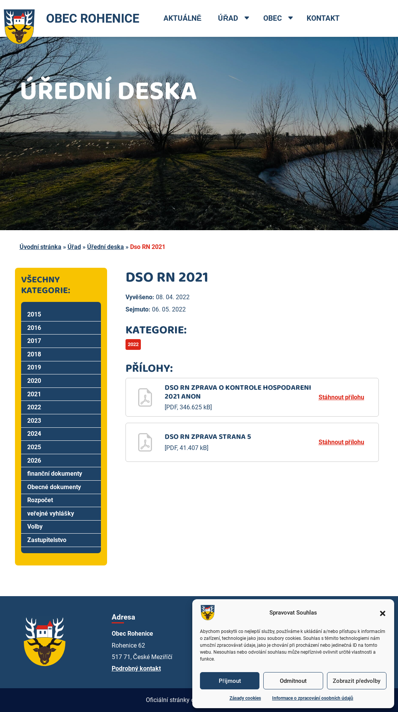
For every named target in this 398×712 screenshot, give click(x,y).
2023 (34, 420)
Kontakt (323, 18)
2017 (34, 340)
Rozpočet (40, 500)
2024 (34, 433)
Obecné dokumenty (54, 487)
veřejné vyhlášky (50, 513)
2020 (34, 380)
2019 (34, 367)
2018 (34, 354)
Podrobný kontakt (136, 668)
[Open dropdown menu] (247, 19)
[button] (382, 612)
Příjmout (230, 680)
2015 (34, 314)
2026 (34, 460)
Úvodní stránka (40, 247)
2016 (34, 327)
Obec (272, 18)
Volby (35, 526)
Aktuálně (182, 18)
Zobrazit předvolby (356, 680)
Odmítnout (293, 680)
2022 (34, 407)
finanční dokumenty (55, 473)
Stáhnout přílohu (341, 397)
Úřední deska (105, 247)
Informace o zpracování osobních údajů (312, 698)
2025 (34, 447)
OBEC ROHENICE (69, 18)
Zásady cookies (245, 698)
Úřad (228, 18)
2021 (34, 394)
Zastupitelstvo (46, 540)
